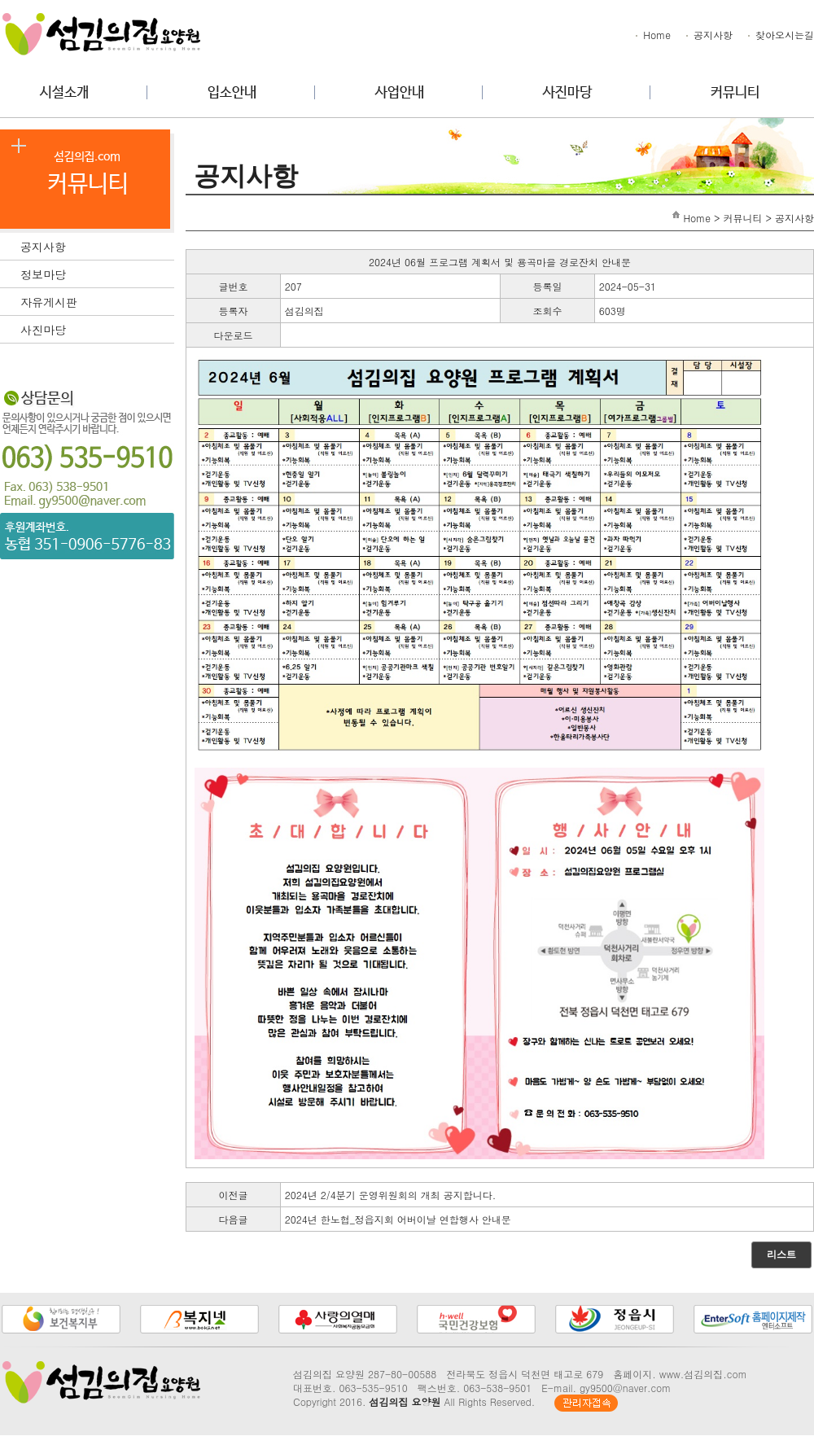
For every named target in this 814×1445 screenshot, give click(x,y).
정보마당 (97, 272)
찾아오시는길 (780, 35)
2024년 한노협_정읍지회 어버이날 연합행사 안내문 (398, 1219)
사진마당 (97, 328)
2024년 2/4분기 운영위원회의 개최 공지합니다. (391, 1195)
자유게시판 (97, 300)
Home (652, 35)
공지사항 (708, 35)
